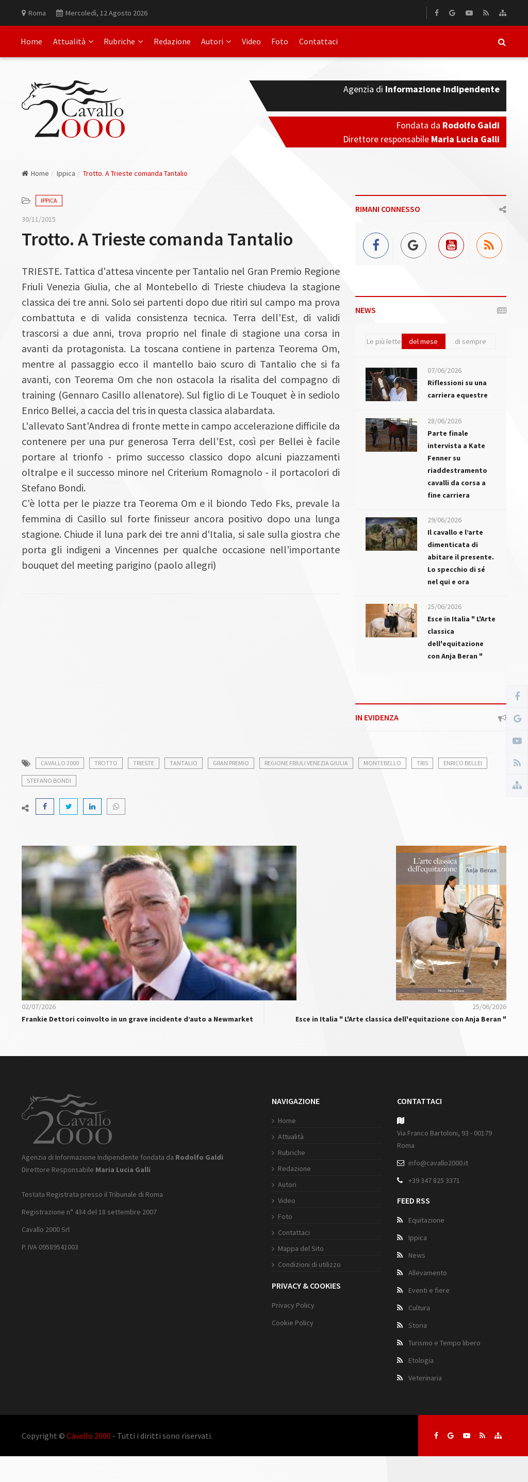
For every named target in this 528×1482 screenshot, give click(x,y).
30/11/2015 (39, 219)
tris (422, 763)
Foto (279, 41)
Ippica (66, 173)
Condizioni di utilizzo (309, 1264)
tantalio (183, 763)
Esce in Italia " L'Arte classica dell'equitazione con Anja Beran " (400, 1019)
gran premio (231, 763)
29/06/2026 (444, 519)
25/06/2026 (444, 606)
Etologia (421, 1360)
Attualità (73, 41)
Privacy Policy (293, 1305)
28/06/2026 (444, 420)
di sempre (470, 341)
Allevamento (427, 1272)
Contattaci (318, 41)
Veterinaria (425, 1377)
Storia (417, 1325)
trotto (106, 763)
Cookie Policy (293, 1322)
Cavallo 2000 (89, 1435)
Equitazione (426, 1220)
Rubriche (123, 41)
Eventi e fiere (429, 1290)
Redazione (172, 41)
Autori (216, 41)
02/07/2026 (39, 1006)
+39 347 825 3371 (434, 1180)
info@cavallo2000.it (438, 1162)
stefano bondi (49, 780)
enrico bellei (462, 763)
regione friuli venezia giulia (306, 763)
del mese (423, 341)
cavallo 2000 (60, 763)
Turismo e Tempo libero (444, 1342)
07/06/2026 (444, 370)
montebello (382, 763)
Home (31, 41)
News (416, 1255)
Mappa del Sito (301, 1248)
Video (251, 41)
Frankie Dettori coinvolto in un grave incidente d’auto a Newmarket (137, 1019)
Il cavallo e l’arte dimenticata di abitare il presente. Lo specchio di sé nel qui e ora (460, 557)
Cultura (419, 1307)
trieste (143, 763)
